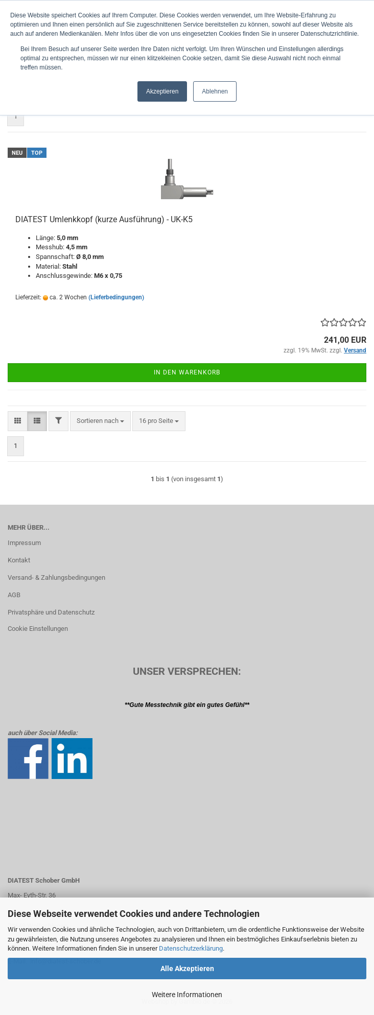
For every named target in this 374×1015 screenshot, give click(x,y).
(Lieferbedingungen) (116, 297)
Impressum (24, 543)
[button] (18, 421)
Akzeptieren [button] (162, 91)
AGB (14, 595)
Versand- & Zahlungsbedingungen (56, 577)
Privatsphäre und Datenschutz (51, 612)
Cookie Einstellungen (38, 628)
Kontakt (19, 560)
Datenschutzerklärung (191, 948)
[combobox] (100, 421)
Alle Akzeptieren (187, 968)
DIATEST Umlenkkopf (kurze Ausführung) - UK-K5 (104, 219)
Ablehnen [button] (215, 91)
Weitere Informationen (187, 994)
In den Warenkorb (187, 372)
